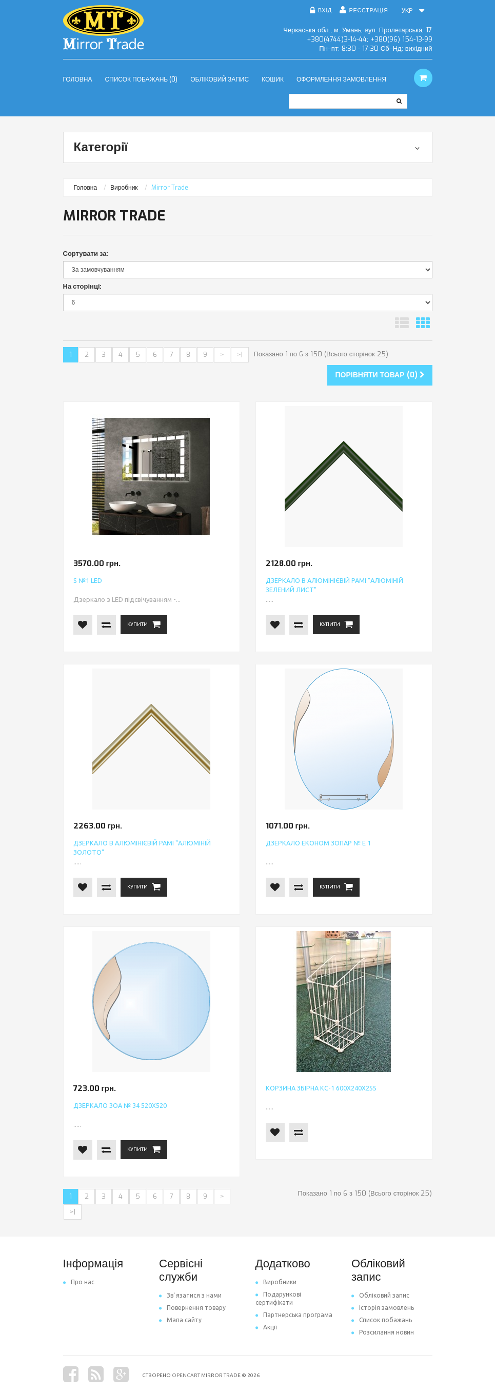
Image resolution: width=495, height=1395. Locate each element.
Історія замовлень (382, 1307)
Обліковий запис (380, 1295)
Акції (266, 1327)
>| (240, 354)
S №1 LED (84, 581)
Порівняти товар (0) (379, 375)
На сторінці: (82, 286)
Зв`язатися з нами (190, 1295)
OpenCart (186, 1375)
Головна (85, 188)
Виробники (275, 1282)
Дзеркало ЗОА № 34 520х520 (111, 1106)
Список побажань (381, 1320)
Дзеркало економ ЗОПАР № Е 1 (309, 843)
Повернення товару (192, 1307)
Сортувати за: (86, 253)
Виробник (124, 188)
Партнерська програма (293, 1314)
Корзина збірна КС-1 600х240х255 (311, 1088)
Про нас (78, 1282)
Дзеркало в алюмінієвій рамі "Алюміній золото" (144, 843)
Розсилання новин (382, 1332)
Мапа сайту (180, 1320)
